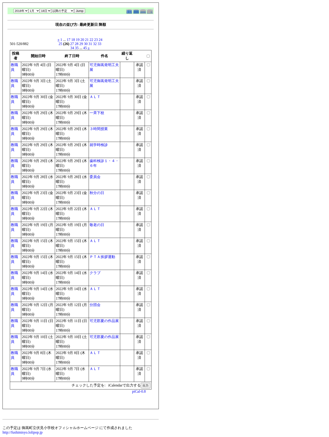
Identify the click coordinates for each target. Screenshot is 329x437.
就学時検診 (99, 145)
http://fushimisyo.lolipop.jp (22, 432)
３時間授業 (99, 129)
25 (60, 44)
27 (72, 44)
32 (95, 44)
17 (68, 40)
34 (72, 48)
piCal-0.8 (139, 391)
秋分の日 (97, 193)
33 (99, 44)
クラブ (95, 273)
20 (82, 40)
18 (73, 40)
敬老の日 (97, 225)
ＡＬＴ (95, 97)
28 (76, 44)
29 (81, 44)
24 (100, 40)
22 (91, 40)
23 (96, 40)
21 (87, 40)
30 (86, 44)
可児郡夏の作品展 (104, 321)
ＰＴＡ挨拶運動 (102, 257)
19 (78, 40)
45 (85, 48)
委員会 (95, 177)
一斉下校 (97, 113)
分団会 (95, 305)
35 (77, 48)
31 (90, 44)
